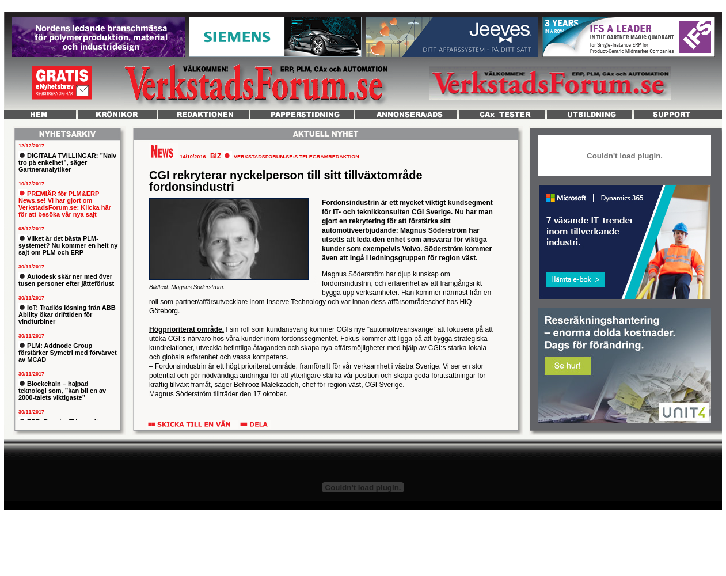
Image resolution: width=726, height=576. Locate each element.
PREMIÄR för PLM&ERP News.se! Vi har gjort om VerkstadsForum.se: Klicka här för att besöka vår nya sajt (64, 204)
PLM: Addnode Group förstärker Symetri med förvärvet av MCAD (67, 352)
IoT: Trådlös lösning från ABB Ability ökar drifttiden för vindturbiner (67, 314)
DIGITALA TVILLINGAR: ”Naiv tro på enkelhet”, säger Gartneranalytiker (67, 162)
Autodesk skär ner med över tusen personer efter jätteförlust (66, 280)
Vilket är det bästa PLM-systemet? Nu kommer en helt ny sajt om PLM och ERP (67, 245)
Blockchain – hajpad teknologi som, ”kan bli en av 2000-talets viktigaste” (62, 390)
